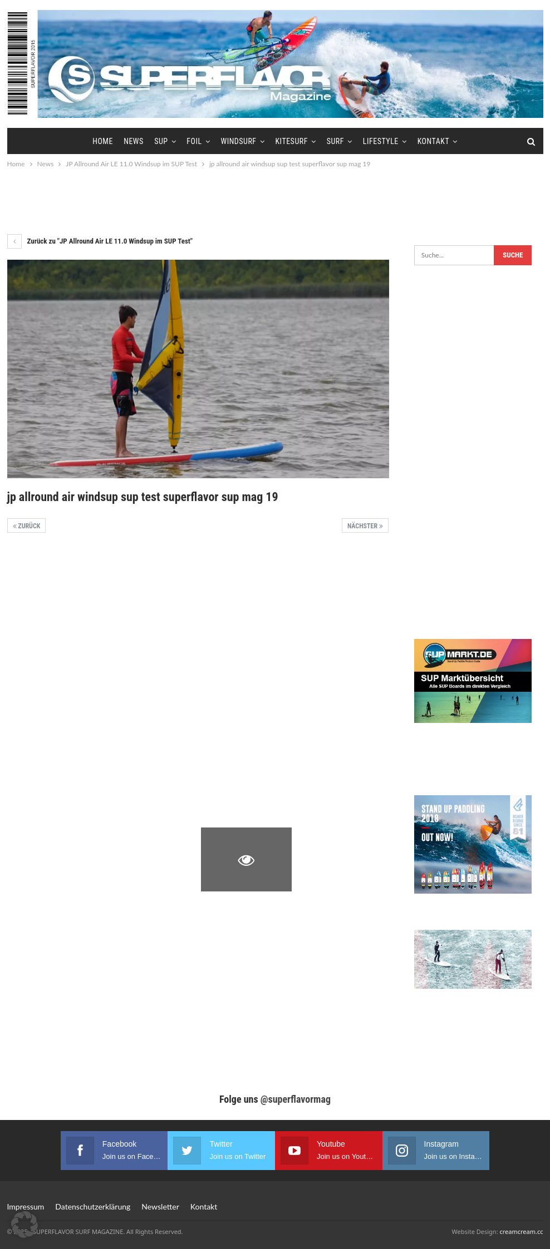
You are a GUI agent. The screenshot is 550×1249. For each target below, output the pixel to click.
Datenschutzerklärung (92, 1206)
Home (102, 141)
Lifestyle (381, 141)
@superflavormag (296, 1099)
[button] (24, 1224)
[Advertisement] (275, 201)
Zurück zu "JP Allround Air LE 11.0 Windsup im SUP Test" (100, 241)
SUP (161, 141)
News (134, 141)
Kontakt (434, 141)
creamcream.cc (521, 1231)
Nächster (365, 526)
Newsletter (160, 1206)
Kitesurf (291, 141)
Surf (335, 141)
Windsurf (238, 141)
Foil (194, 141)
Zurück (27, 526)
